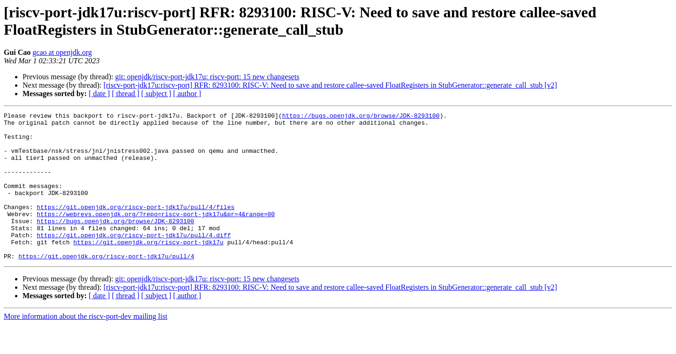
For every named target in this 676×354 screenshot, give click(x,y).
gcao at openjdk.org (62, 52)
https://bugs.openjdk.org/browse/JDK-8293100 (360, 117)
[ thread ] (125, 94)
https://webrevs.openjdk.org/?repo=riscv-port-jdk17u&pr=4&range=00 (156, 235)
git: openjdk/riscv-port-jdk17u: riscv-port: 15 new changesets (207, 77)
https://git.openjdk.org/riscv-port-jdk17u (148, 268)
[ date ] (99, 94)
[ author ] (187, 94)
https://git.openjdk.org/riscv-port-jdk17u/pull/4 (106, 285)
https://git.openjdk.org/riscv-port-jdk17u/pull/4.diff (133, 260)
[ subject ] (156, 94)
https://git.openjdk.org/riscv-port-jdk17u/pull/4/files (135, 226)
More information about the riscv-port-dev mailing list (85, 346)
